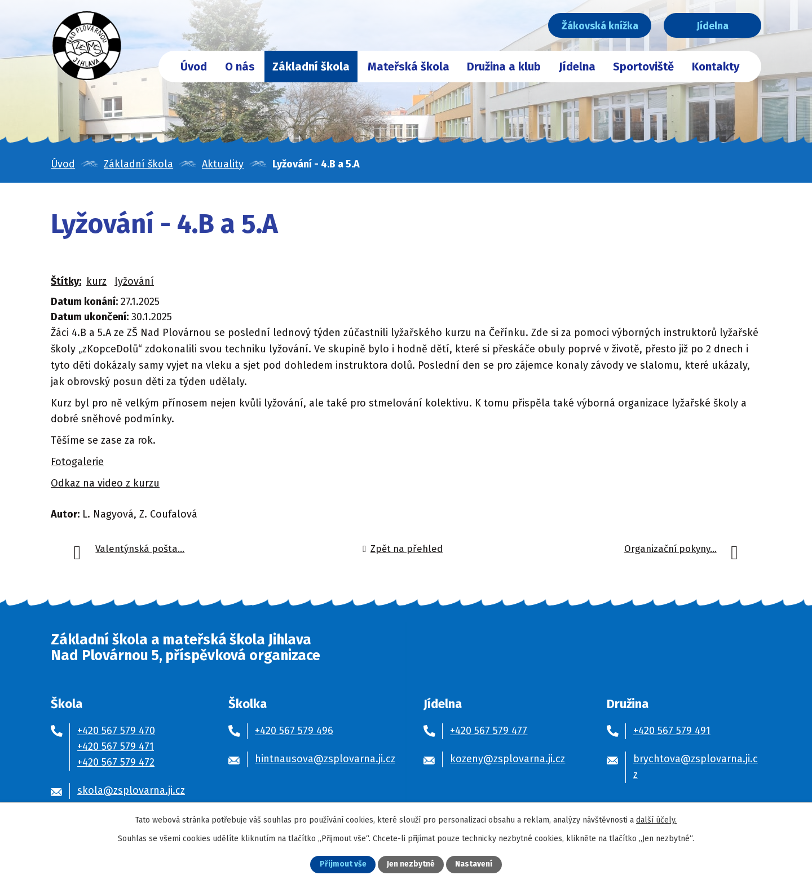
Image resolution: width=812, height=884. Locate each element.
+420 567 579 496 (294, 730)
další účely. (656, 819)
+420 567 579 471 (115, 746)
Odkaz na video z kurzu (105, 483)
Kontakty (715, 66)
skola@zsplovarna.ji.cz (131, 790)
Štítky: (66, 281)
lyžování (134, 281)
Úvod (193, 66)
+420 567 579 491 (671, 730)
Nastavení (473, 864)
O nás (240, 66)
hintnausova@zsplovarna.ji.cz (325, 759)
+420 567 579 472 (116, 762)
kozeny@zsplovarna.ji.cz (507, 759)
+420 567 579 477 (488, 730)
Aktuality (223, 164)
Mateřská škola (408, 66)
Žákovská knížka (591, 26)
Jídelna (709, 26)
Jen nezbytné (411, 864)
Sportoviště (643, 66)
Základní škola (311, 66)
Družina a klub (504, 66)
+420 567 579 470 (116, 730)
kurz (96, 281)
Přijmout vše (343, 864)
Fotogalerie (77, 462)
